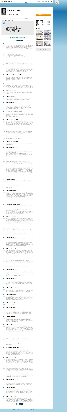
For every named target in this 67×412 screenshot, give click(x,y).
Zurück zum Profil (5, 406)
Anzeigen (16, 14)
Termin (43, 14)
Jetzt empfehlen (17, 37)
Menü (26, 2)
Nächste (21, 40)
